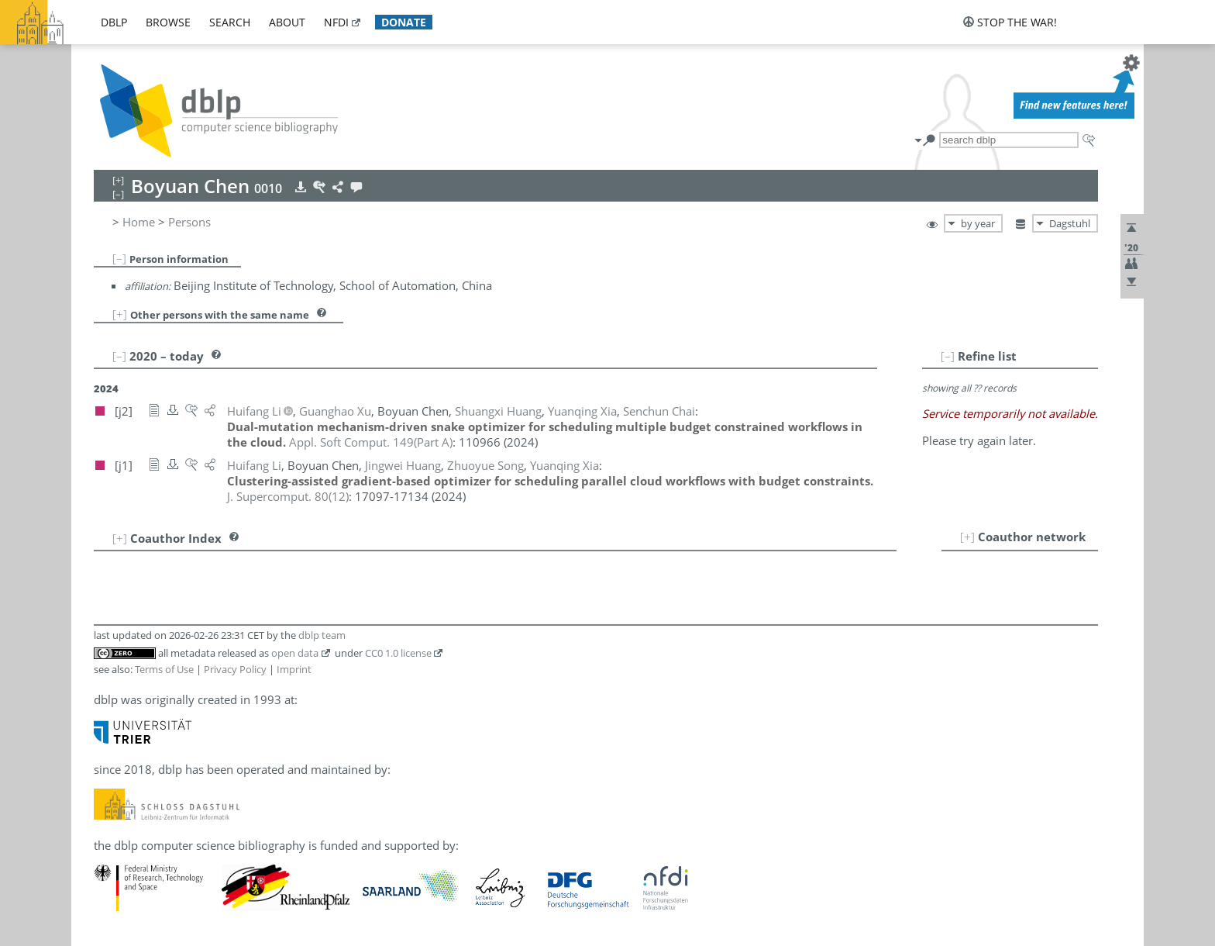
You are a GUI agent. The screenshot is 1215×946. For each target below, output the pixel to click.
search (229, 22)
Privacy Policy (235, 669)
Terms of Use (164, 669)
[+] (119, 314)
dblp (114, 22)
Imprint (294, 669)
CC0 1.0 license (398, 653)
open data (294, 653)
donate (403, 22)
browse (168, 22)
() (371, 442)
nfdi (336, 22)
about (287, 22)
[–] (119, 258)
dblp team (322, 635)
